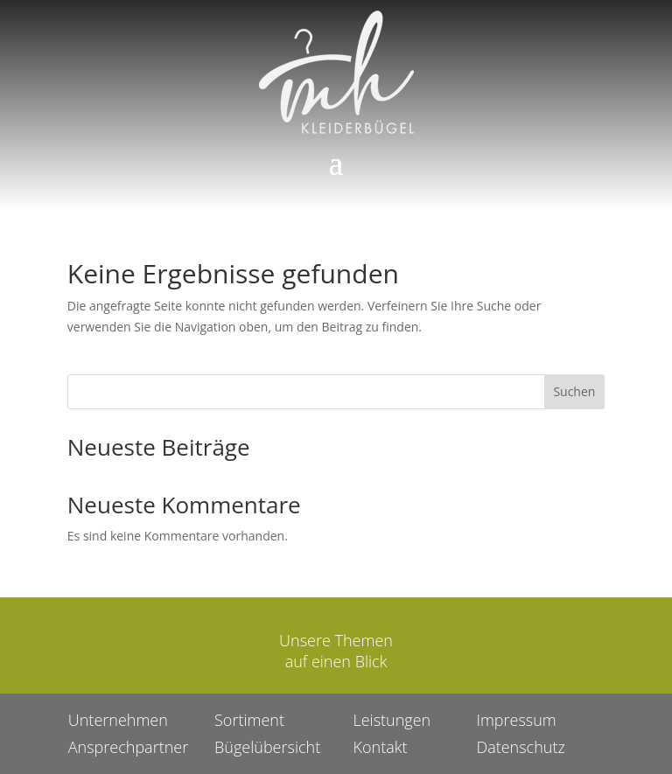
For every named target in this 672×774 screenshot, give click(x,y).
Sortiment (259, 716)
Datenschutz (499, 739)
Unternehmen (143, 716)
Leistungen (385, 716)
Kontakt (375, 739)
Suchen (574, 391)
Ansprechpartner (152, 739)
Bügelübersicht (275, 739)
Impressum (495, 716)
